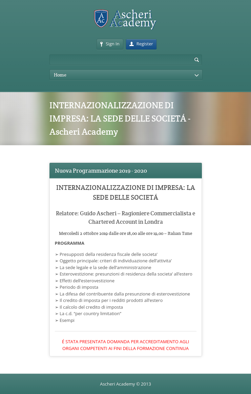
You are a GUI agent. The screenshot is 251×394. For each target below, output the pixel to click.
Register (141, 44)
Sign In (109, 44)
